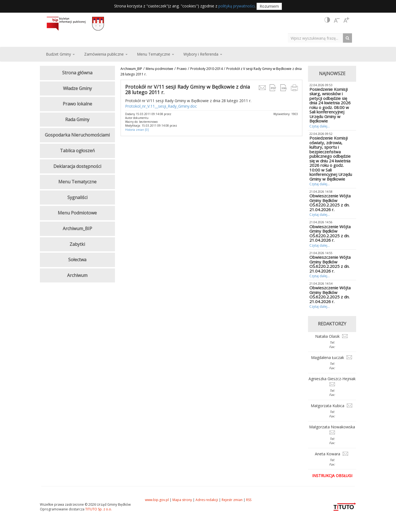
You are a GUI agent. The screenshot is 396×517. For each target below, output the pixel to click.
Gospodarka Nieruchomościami (77, 135)
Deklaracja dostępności (77, 166)
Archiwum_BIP (131, 68)
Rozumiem (269, 6)
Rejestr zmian (232, 499)
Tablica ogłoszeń (77, 151)
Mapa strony (182, 499)
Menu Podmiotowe (77, 213)
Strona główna (77, 73)
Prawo (182, 68)
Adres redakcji (207, 499)
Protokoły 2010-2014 (206, 68)
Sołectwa (77, 260)
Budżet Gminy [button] (60, 54)
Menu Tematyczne (77, 182)
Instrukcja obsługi (332, 475)
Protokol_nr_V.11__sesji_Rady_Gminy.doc (161, 106)
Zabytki (77, 244)
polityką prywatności (236, 6)
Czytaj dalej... (319, 126)
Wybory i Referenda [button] (202, 54)
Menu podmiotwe (159, 68)
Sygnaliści (77, 197)
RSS (248, 499)
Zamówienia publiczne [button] (106, 54)
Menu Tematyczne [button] (155, 54)
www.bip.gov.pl (157, 499)
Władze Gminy (77, 88)
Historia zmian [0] (137, 130)
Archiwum (77, 275)
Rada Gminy (77, 119)
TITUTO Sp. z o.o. (98, 509)
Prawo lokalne (77, 104)
